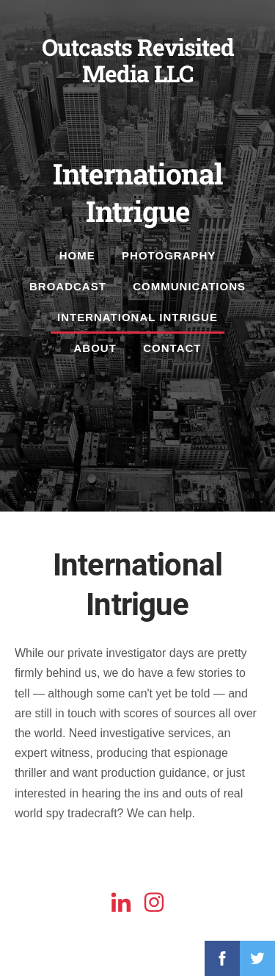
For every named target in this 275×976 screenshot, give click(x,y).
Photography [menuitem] (169, 255)
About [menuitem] (95, 348)
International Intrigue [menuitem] (137, 317)
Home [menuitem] (77, 255)
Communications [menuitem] (189, 286)
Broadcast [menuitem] (67, 286)
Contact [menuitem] (172, 348)
